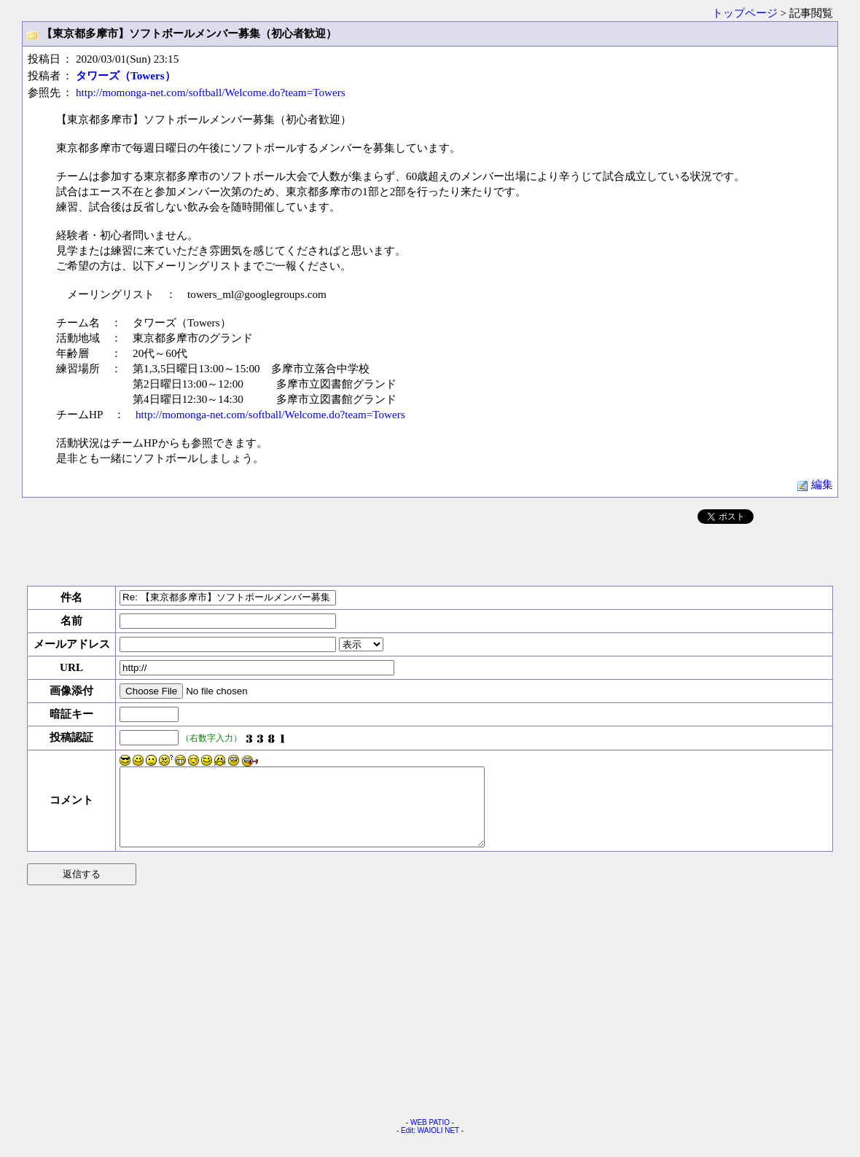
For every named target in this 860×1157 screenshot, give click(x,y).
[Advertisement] (430, 552)
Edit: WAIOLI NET (430, 1146)
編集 (815, 484)
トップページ (745, 13)
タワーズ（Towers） (126, 75)
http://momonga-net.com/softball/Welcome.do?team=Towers (210, 92)
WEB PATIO (430, 1138)
